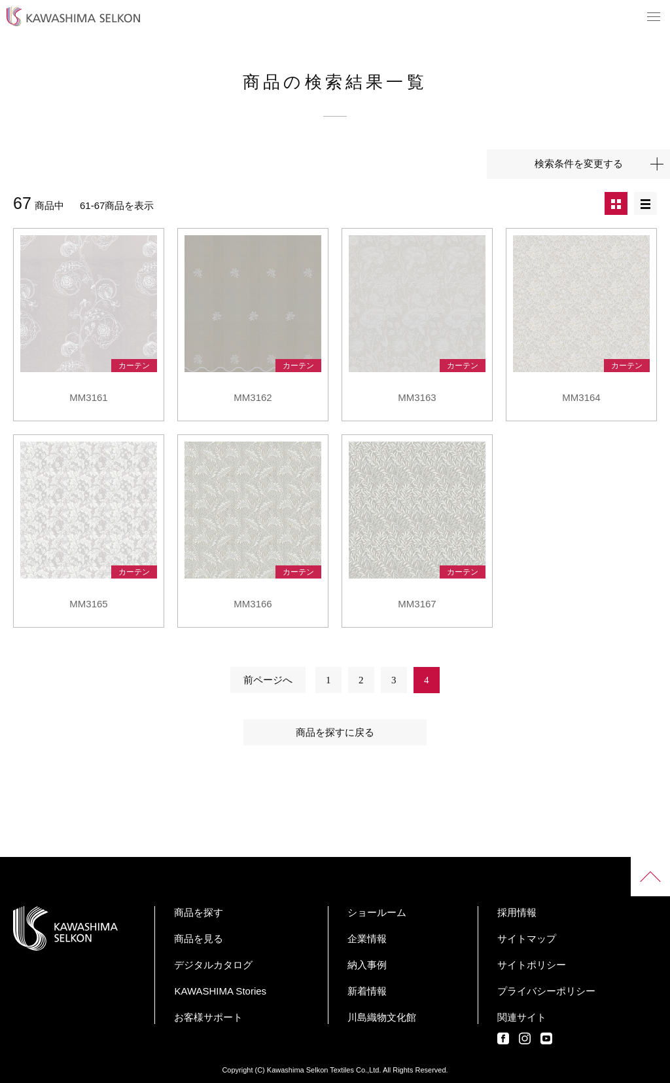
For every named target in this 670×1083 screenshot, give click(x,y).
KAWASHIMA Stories (220, 991)
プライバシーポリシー (546, 991)
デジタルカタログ (213, 964)
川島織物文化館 (381, 1017)
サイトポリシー (531, 964)
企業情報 (367, 938)
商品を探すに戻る (335, 732)
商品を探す (198, 912)
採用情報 (517, 912)
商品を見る (198, 938)
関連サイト (521, 1017)
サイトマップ (526, 938)
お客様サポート (208, 1017)
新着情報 (367, 991)
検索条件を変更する (579, 164)
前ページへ (267, 680)
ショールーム (376, 912)
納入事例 (367, 964)
